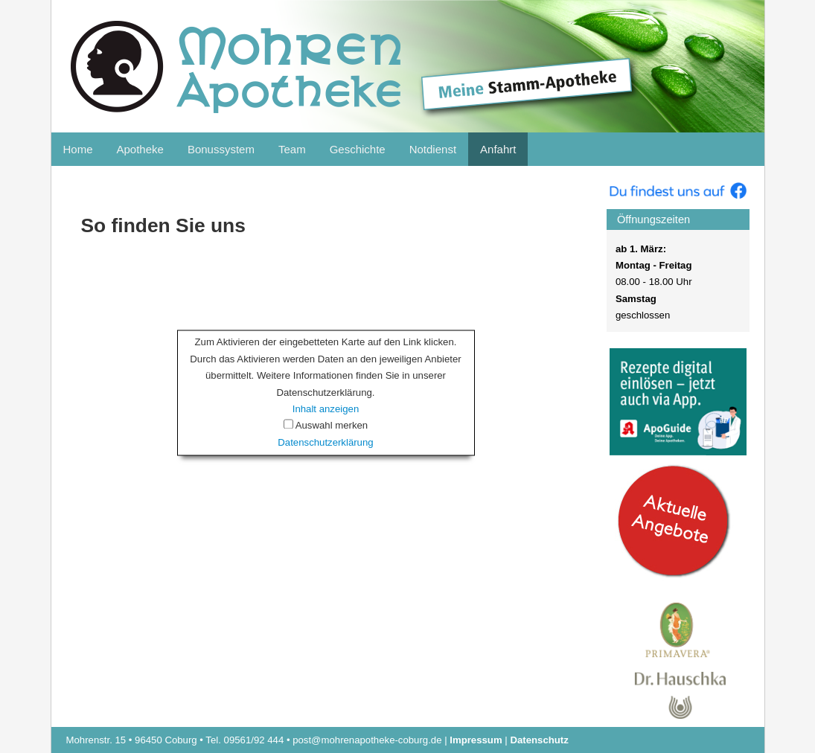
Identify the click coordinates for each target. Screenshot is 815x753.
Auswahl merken (331, 426)
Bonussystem (221, 149)
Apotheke (140, 149)
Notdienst (432, 149)
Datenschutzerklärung (325, 442)
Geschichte (358, 149)
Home (78, 149)
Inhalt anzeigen (326, 408)
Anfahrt (498, 149)
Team (292, 149)
